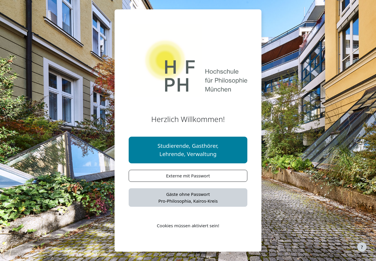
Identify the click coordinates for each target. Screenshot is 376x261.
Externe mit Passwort (188, 176)
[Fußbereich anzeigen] (362, 247)
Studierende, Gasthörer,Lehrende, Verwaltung (188, 149)
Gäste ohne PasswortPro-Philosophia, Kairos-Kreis (188, 197)
